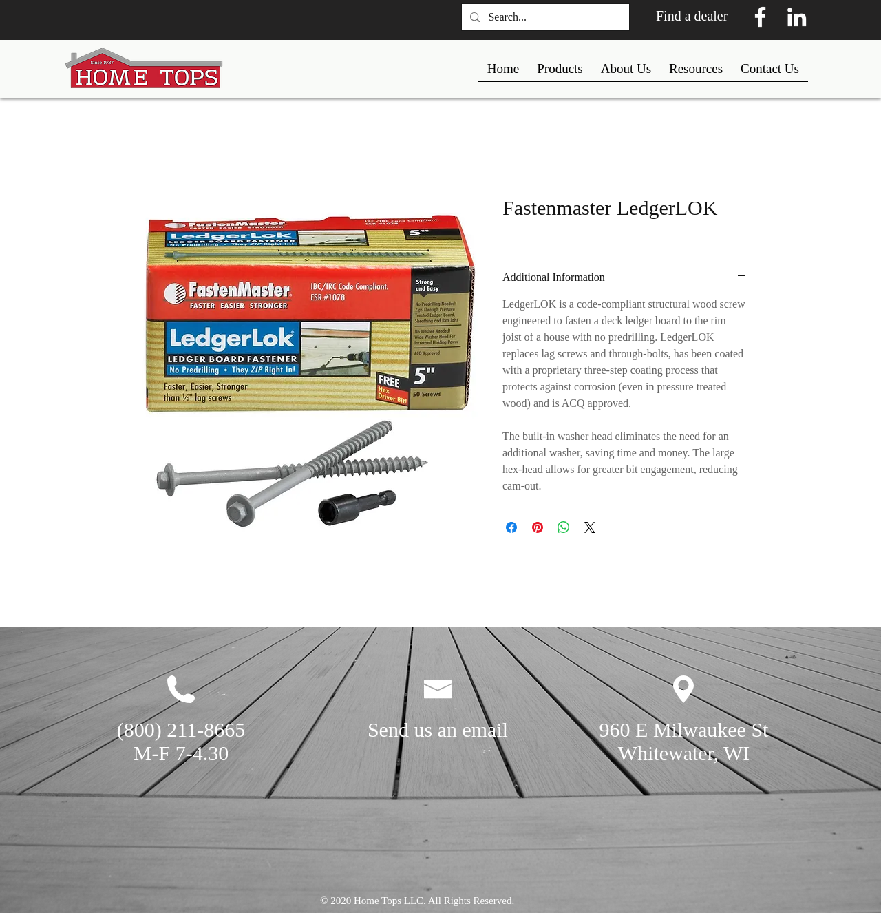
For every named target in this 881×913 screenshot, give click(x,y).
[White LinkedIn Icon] (796, 16)
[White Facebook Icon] (760, 16)
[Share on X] (590, 527)
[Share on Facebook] (511, 527)
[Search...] (544, 17)
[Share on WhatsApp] (563, 527)
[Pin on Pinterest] (537, 527)
